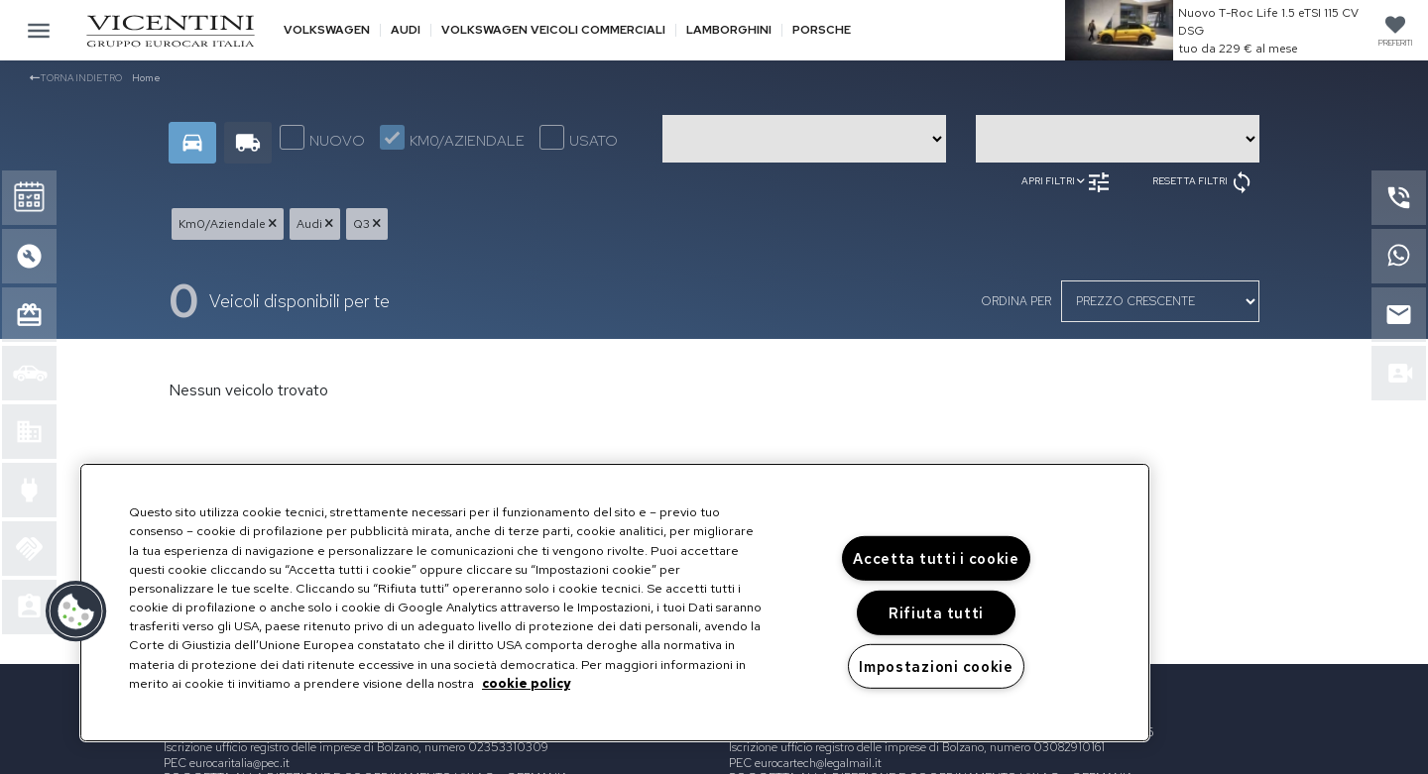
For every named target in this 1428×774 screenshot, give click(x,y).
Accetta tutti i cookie (936, 558)
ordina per (1016, 301)
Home (146, 77)
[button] (76, 611)
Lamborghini (729, 30)
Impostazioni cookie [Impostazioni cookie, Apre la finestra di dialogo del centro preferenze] (936, 666)
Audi (405, 30)
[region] (614, 602)
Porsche (821, 30)
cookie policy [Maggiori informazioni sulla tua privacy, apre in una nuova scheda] (526, 683)
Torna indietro (76, 77)
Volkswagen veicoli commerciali (553, 30)
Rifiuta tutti (936, 613)
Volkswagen (327, 30)
